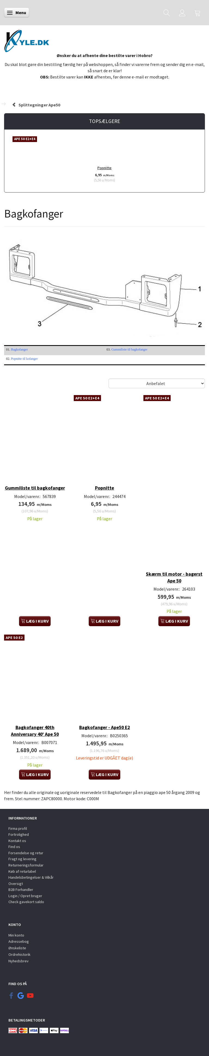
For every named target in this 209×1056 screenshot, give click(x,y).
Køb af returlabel (22, 871)
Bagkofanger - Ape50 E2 (104, 727)
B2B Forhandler (20, 889)
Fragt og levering (22, 858)
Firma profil (17, 828)
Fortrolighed (18, 834)
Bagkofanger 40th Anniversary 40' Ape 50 (35, 730)
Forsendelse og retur (25, 852)
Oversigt (15, 883)
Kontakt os (17, 840)
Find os (14, 846)
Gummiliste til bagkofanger (129, 349)
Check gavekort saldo (26, 901)
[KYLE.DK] (26, 39)
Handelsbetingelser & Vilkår (31, 877)
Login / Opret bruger (25, 895)
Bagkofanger (19, 349)
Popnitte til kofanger (24, 359)
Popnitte (104, 167)
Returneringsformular (26, 865)
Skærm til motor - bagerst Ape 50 (174, 577)
